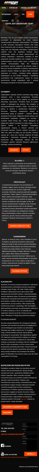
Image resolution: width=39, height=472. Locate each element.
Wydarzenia (6, 14)
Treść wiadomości (24, 442)
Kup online (13, 8)
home (4, 8)
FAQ (23, 14)
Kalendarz (14, 150)
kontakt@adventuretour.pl (12, 434)
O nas (30, 14)
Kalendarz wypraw (19, 271)
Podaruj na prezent (28, 8)
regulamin (24, 399)
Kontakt (5, 21)
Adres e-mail (24, 431)
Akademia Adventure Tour (19, 226)
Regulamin (7, 412)
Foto (16, 14)
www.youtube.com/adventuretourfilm (14, 457)
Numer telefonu (24, 437)
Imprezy (26, 150)
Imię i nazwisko (24, 425)
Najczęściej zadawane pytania (15, 407)
